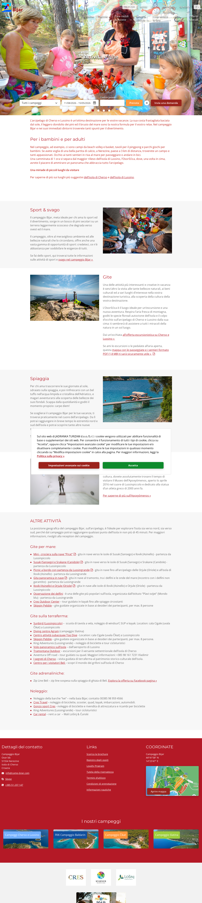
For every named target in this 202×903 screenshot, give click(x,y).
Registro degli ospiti (98, 760)
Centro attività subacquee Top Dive (55, 635)
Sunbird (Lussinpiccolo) (47, 623)
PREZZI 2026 (129, 7)
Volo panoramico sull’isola (49, 647)
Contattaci (168, 7)
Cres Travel (40, 702)
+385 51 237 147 (12, 784)
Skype (7, 779)
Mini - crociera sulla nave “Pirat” (53, 554)
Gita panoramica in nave (48, 578)
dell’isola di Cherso (95, 177)
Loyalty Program (95, 766)
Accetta (133, 465)
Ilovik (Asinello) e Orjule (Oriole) (52, 586)
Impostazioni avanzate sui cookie (69, 465)
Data (64, 97)
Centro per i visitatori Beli (49, 663)
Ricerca (185, 7)
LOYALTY (155, 7)
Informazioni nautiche (99, 789)
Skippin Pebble (42, 605)
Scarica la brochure (97, 754)
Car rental (39, 714)
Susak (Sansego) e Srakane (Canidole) (56, 562)
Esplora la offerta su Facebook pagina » (132, 680)
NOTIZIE (143, 7)
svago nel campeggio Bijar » (75, 259)
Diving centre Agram (46, 631)
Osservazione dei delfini (48, 594)
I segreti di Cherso (44, 659)
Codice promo (108, 97)
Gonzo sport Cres (44, 706)
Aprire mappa (158, 791)
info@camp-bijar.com (15, 773)
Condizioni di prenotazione (101, 783)
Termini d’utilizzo (96, 777)
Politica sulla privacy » (50, 456)
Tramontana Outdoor (46, 651)
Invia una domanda (166, 103)
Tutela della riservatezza (100, 771)
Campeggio (26, 97)
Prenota (134, 103)
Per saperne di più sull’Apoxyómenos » (127, 495)
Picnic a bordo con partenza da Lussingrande (61, 570)
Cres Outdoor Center (46, 601)
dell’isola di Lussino (122, 177)
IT (196, 7)
